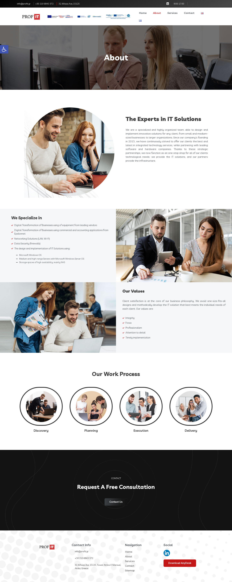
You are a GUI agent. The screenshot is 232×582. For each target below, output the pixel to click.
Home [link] (143, 12)
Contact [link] (189, 12)
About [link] (157, 12)
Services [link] (172, 12)
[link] (4, 49)
